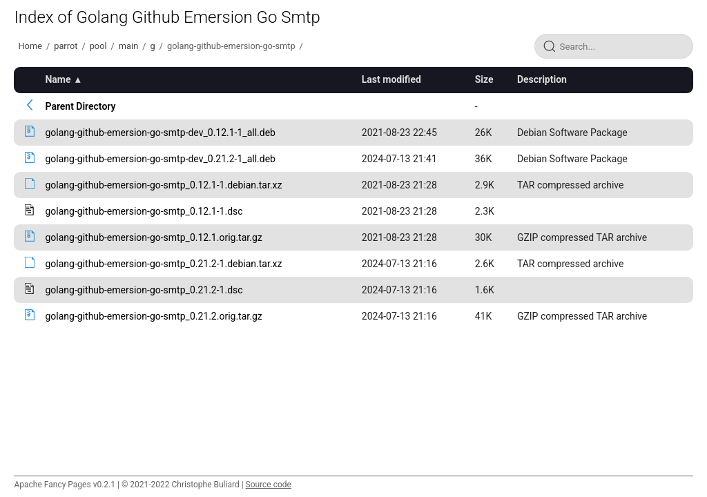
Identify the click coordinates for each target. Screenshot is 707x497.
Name (57, 79)
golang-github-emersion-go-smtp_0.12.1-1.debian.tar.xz (163, 185)
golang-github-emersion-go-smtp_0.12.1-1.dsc (143, 211)
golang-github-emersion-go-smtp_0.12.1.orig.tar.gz (153, 237)
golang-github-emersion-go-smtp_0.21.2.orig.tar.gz (153, 316)
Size (484, 79)
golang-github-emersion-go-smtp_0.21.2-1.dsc (143, 289)
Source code (268, 484)
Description (542, 79)
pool (98, 46)
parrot (65, 46)
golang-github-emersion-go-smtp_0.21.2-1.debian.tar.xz (163, 263)
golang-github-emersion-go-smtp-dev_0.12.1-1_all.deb (160, 132)
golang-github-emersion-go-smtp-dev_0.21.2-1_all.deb (160, 158)
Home (29, 46)
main (128, 46)
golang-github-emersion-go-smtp (231, 46)
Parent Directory (80, 106)
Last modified (391, 79)
